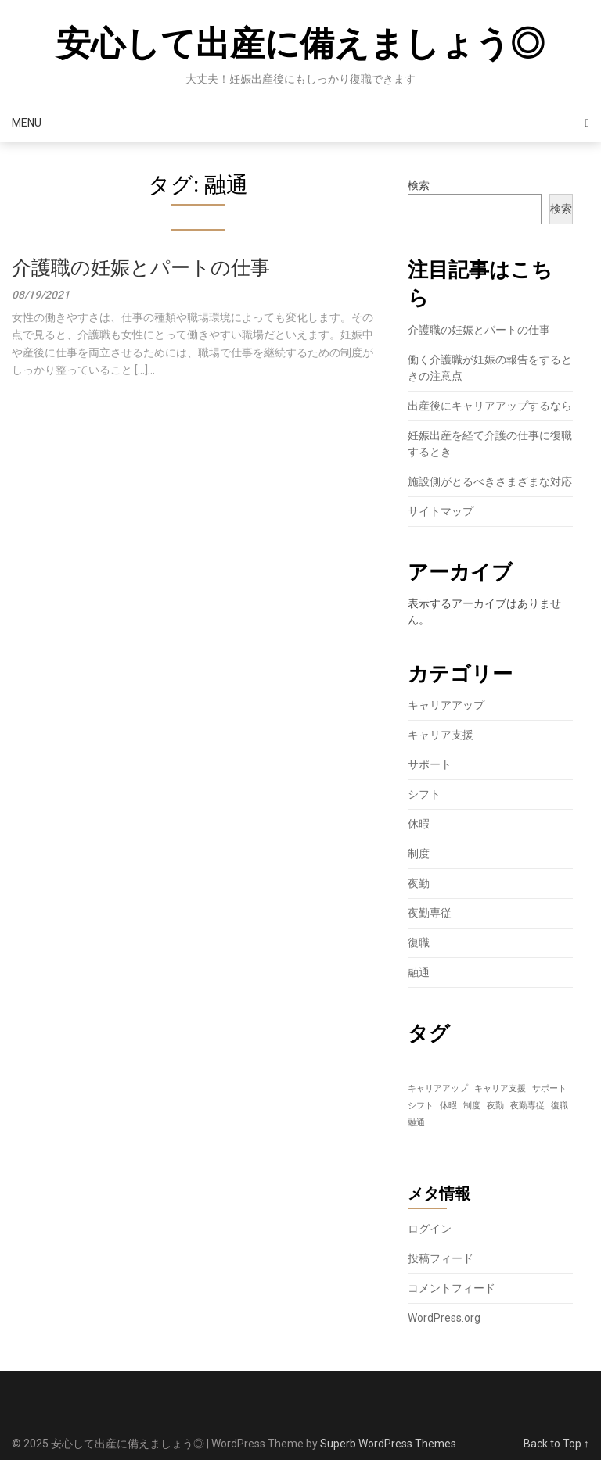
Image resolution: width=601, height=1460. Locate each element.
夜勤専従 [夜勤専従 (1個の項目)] (527, 1105)
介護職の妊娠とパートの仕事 (141, 267)
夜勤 (419, 883)
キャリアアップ (446, 705)
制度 (419, 853)
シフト (424, 794)
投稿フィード (440, 1258)
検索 (419, 185)
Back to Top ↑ (556, 1443)
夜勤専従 (430, 913)
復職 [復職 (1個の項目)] (559, 1105)
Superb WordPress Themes (388, 1443)
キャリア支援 (440, 734)
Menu (26, 122)
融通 (419, 972)
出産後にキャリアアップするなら (490, 405)
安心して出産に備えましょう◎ (300, 43)
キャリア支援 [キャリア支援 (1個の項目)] (500, 1088)
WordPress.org (444, 1317)
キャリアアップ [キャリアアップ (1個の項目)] (438, 1088)
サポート (430, 764)
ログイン (430, 1228)
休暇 (419, 824)
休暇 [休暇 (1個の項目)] (448, 1105)
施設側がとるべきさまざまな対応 (490, 481)
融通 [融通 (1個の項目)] (416, 1123)
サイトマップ (440, 511)
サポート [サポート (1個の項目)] (549, 1088)
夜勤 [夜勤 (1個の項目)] (495, 1105)
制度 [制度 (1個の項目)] (471, 1105)
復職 (419, 942)
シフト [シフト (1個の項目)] (421, 1105)
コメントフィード (451, 1288)
